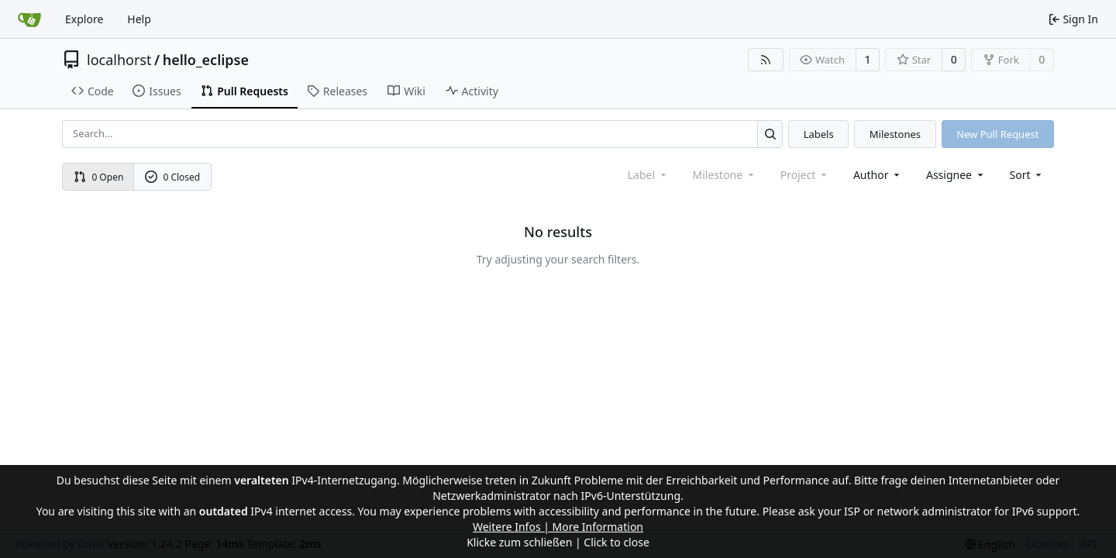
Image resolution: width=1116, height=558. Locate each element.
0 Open (99, 177)
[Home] (29, 19)
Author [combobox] (877, 174)
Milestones (895, 134)
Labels (819, 134)
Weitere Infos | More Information (558, 526)
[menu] (1027, 175)
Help (139, 19)
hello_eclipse (206, 59)
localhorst (119, 59)
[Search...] (770, 133)
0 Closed (173, 177)
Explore (84, 19)
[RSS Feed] (766, 59)
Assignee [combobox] (956, 174)
